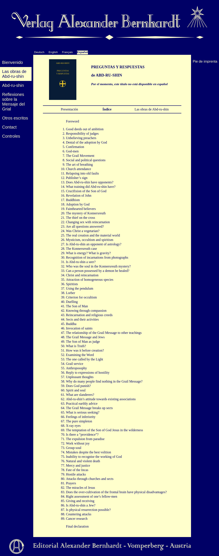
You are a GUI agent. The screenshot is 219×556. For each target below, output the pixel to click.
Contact (9, 127)
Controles (11, 136)
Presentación (68, 109)
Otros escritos (15, 118)
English (53, 52)
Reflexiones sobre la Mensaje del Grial (13, 101)
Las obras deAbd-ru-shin (14, 74)
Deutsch (39, 52)
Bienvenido (12, 62)
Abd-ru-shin (13, 85)
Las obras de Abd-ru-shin (151, 109)
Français (67, 52)
